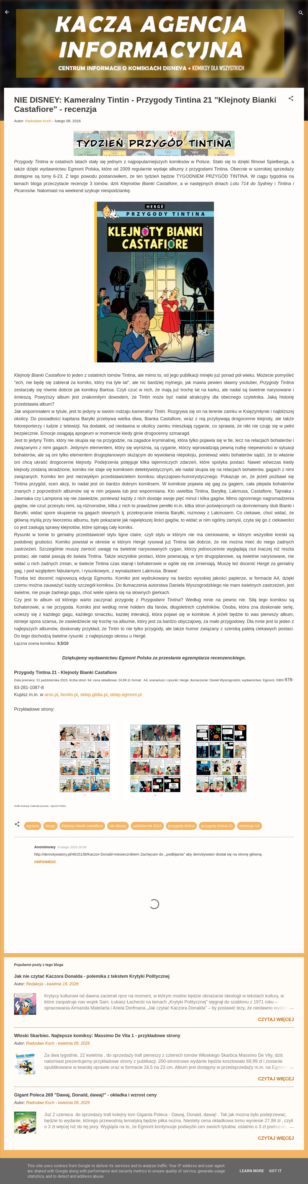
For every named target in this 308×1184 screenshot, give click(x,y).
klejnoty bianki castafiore (82, 826)
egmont (32, 826)
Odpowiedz (45, 862)
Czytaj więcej (276, 1019)
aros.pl (51, 694)
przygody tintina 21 (217, 826)
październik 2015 (147, 826)
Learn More (252, 1171)
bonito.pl (69, 694)
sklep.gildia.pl (93, 694)
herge (50, 826)
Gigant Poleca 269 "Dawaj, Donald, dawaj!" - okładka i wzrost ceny (85, 1094)
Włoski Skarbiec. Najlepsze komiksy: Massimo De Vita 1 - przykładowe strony (97, 1035)
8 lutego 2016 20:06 (72, 847)
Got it (275, 1171)
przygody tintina (181, 826)
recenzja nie (249, 826)
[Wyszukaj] (301, 13)
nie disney (117, 826)
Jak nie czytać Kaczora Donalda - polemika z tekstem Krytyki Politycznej (91, 976)
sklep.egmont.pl (126, 694)
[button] (291, 99)
